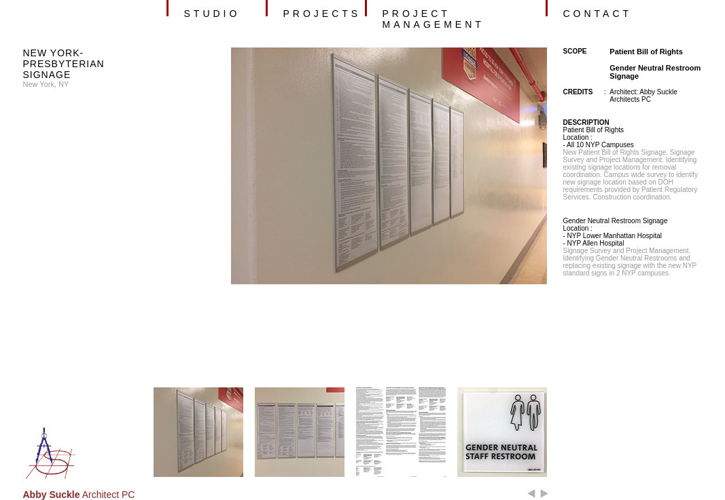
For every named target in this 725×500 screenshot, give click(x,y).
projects (322, 13)
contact (598, 13)
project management (433, 19)
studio (212, 13)
